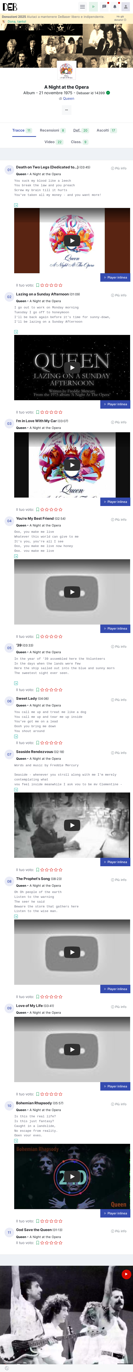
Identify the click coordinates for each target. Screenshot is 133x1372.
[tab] (81, 131)
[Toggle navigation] (82, 7)
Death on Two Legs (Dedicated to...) (47, 167)
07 (9, 754)
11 (9, 1232)
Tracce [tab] (22, 130)
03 (9, 424)
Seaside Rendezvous (34, 751)
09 (9, 1008)
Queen (68, 98)
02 (9, 297)
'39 (19, 645)
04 (9, 521)
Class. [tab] (80, 142)
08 (9, 881)
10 (9, 1106)
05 (9, 648)
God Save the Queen (34, 1229)
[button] (93, 7)
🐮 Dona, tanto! (14, 21)
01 (9, 170)
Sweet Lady (26, 698)
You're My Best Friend (35, 518)
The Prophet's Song (33, 878)
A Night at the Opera (45, 174)
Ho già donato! (120, 18)
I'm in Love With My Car (36, 421)
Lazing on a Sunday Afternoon (42, 294)
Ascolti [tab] (107, 130)
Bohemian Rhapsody (34, 1103)
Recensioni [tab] (53, 130)
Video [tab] (53, 142)
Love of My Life (29, 1005)
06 (9, 701)
